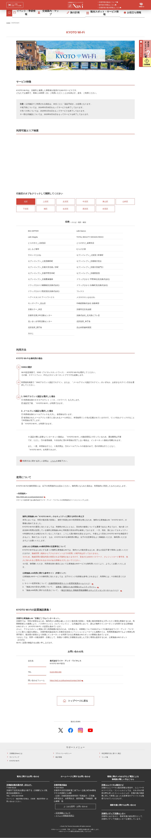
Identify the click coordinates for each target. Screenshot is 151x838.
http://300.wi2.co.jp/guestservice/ (29, 497)
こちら (53, 461)
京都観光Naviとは (15, 753)
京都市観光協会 (60, 785)
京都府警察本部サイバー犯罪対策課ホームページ (69, 583)
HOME (8, 23)
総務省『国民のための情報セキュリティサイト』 (76, 587)
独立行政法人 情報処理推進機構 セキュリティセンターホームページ (89, 590)
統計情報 (59, 757)
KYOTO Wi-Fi (14, 761)
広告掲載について (63, 813)
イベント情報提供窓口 (65, 816)
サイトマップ (14, 757)
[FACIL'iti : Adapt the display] (15, 5)
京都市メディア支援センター (113, 813)
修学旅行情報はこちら (106, 5)
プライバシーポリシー (64, 753)
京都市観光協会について (107, 2)
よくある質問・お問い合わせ (76, 806)
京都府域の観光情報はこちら (109, 8)
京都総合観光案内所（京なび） (19, 785)
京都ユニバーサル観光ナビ (112, 785)
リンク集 (105, 757)
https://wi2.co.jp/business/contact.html (65, 680)
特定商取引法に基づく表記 (111, 753)
